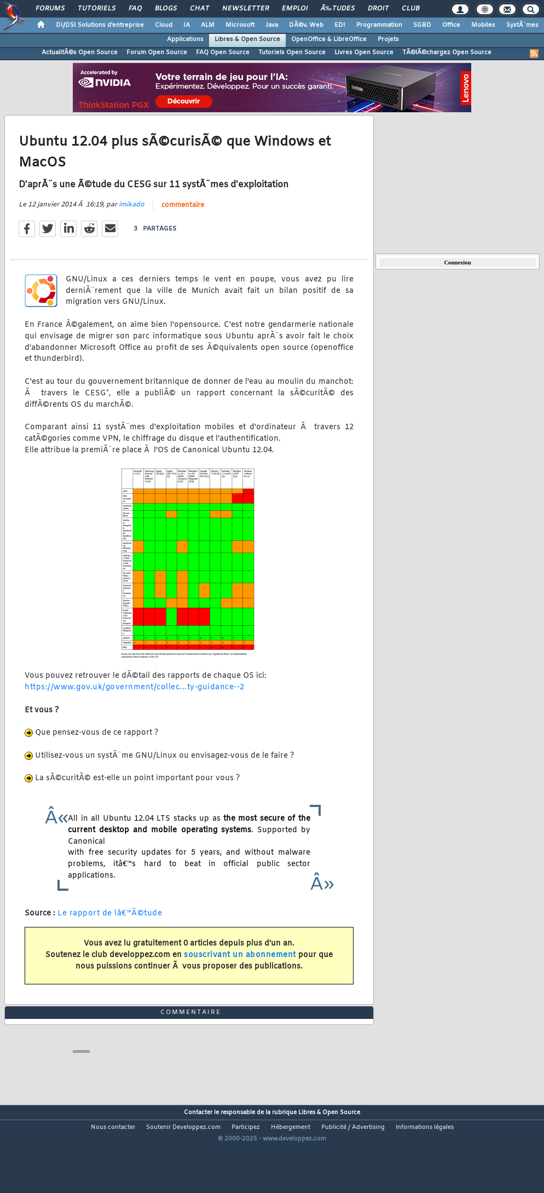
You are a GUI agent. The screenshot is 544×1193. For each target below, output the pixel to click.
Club (410, 8)
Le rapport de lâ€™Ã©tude (109, 926)
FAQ (135, 8)
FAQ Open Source (223, 52)
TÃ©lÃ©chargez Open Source (446, 52)
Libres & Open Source (247, 39)
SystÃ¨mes (522, 25)
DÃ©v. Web (306, 25)
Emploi (295, 8)
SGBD (422, 25)
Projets (388, 39)
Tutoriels (97, 8)
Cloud (163, 25)
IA (186, 25)
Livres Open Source (363, 52)
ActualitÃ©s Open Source (80, 52)
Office (451, 25)
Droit (378, 8)
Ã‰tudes (338, 8)
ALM (208, 25)
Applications (185, 39)
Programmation (379, 25)
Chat (199, 8)
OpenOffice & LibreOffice (329, 39)
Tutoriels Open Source (292, 52)
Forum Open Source (156, 52)
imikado (131, 217)
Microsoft (239, 25)
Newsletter (245, 8)
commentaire (182, 218)
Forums (50, 8)
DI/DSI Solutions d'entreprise (100, 25)
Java (271, 25)
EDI (339, 25)
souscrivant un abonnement (240, 968)
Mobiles (483, 25)
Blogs (166, 8)
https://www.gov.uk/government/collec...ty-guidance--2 (135, 700)
